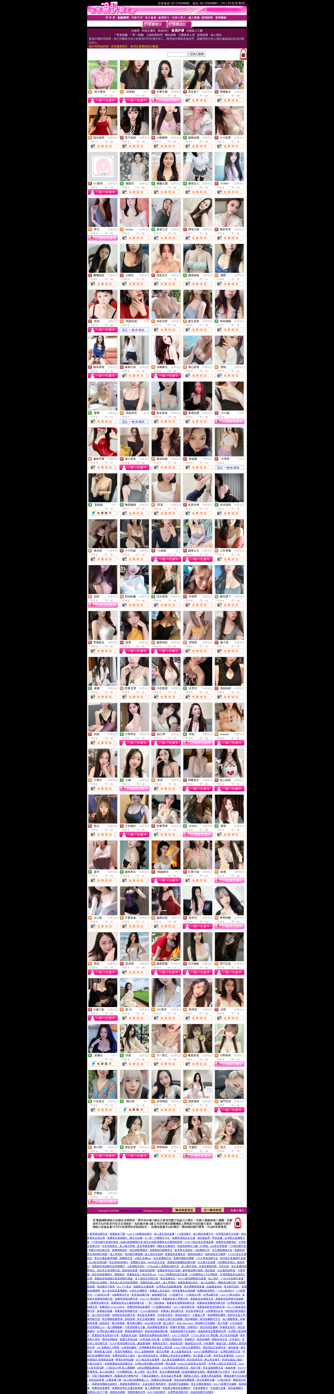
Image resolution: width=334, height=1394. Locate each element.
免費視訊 (176, 91)
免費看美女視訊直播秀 (131, 1210)
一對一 (114, 91)
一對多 (145, 321)
